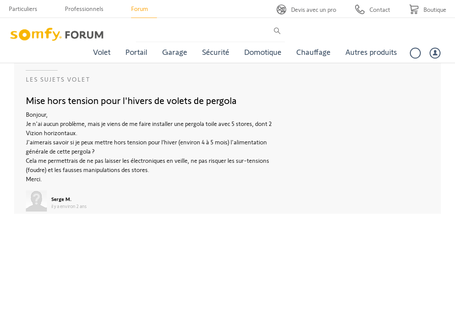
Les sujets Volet (58, 79)
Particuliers (23, 8)
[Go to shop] (427, 9)
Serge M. (61, 199)
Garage (174, 52)
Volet (101, 52)
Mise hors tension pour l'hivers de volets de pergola (131, 100)
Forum (139, 8)
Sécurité (215, 52)
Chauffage (313, 52)
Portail (136, 52)
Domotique (262, 52)
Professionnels (84, 8)
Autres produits (371, 52)
